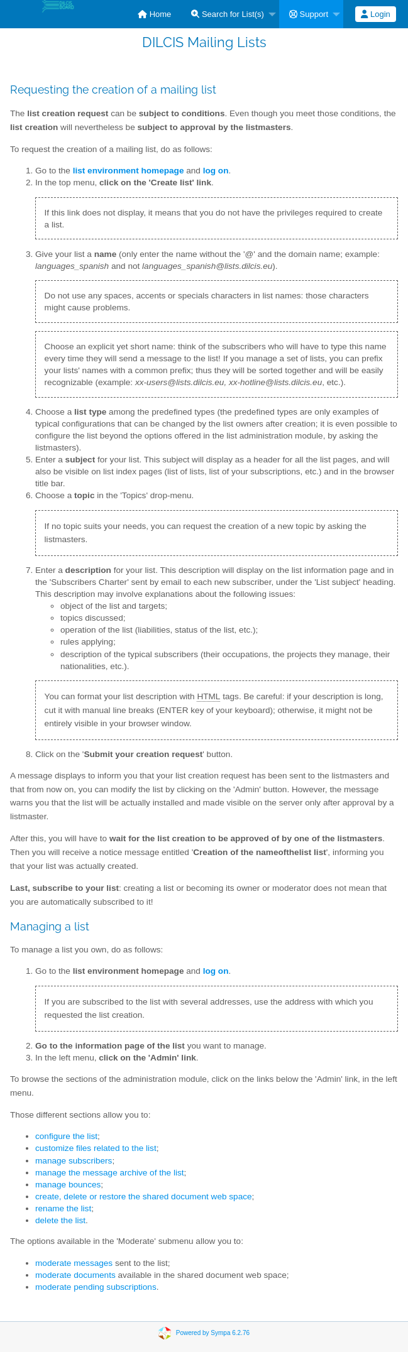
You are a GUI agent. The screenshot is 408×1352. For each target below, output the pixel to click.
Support (308, 14)
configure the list (66, 1136)
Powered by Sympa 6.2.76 (213, 1332)
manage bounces (68, 1184)
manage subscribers (73, 1160)
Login (375, 14)
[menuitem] (154, 14)
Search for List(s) (227, 14)
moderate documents (75, 1275)
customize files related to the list (96, 1148)
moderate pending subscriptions (96, 1287)
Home (154, 14)
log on (216, 971)
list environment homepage (128, 170)
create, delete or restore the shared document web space (143, 1196)
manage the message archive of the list (109, 1172)
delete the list (60, 1220)
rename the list (63, 1208)
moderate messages (74, 1263)
